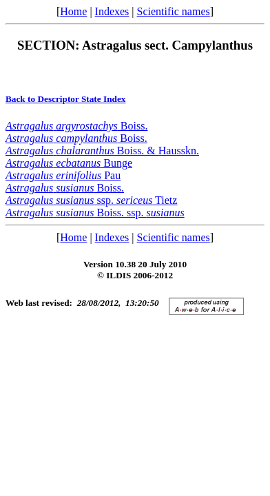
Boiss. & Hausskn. (102, 150)
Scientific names (173, 11)
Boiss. (76, 126)
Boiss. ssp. (95, 212)
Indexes (112, 11)
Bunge (69, 163)
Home (73, 11)
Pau (63, 175)
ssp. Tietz (91, 200)
